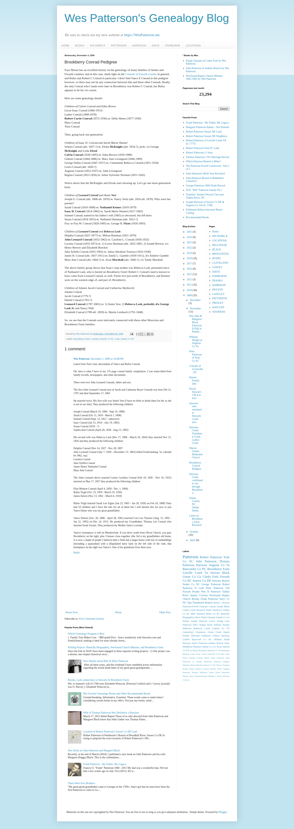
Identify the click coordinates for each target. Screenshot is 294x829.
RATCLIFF (218, 307)
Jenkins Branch (215, 643)
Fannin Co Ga (223, 617)
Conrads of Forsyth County (141, 74)
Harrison (201, 565)
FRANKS (217, 280)
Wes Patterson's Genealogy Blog (146, 18)
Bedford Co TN (214, 650)
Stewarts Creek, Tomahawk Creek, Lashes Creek (195, 435)
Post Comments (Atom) (91, 618)
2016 (190, 268)
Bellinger (226, 650)
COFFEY (217, 267)
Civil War (220, 654)
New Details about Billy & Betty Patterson (105, 661)
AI (191, 650)
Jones (227, 643)
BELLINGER (219, 245)
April (193, 540)
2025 (190, 231)
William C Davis (215, 676)
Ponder (196, 591)
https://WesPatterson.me (142, 35)
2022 (190, 247)
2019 (190, 253)
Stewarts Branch (221, 580)
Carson (204, 654)
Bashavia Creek (202, 628)
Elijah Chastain (208, 617)
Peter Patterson (214, 588)
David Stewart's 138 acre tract (195, 393)
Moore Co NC (210, 665)
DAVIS (155, 45)
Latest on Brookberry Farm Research (196, 520)
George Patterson (211, 584)
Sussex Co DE (202, 580)
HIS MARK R (97, 45)
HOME (65, 45)
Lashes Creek (189, 610)
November (195, 308)
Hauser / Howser (221, 602)
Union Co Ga (192, 576)
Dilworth (195, 635)
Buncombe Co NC (194, 569)
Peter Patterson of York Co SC (195, 356)
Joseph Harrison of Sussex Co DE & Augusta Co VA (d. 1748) (205, 204)
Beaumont (203, 650)
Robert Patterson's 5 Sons (199, 152)
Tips (189, 602)
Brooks (195, 599)
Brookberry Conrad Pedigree (195, 465)
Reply (77, 552)
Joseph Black (223, 606)
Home (118, 612)
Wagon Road (205, 625)
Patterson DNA (190, 625)
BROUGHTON (220, 253)
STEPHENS (218, 311)
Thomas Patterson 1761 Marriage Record (207, 157)
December (195, 300)
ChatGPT (211, 654)
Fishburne (206, 635)
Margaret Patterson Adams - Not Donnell (207, 127)
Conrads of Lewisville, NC (196, 369)
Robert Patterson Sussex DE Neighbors (206, 136)
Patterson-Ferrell (191, 606)
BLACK (216, 249)
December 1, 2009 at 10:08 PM (107, 358)
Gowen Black (203, 658)
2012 (190, 279)
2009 (190, 295)
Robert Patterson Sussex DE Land (204, 131)
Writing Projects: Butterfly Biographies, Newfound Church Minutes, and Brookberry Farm (115, 647)
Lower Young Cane (219, 621)
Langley (226, 661)
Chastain (204, 606)
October (194, 531)
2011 (190, 284)
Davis (197, 617)
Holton (186, 621)
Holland (218, 639)
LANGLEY (218, 294)
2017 (190, 263)
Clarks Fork (210, 576)
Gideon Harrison (221, 635)
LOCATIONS (193, 45)
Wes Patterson (82, 358)
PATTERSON (119, 45)
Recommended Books (197, 217)
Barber (195, 650)
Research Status (204, 610)
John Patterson (206, 561)
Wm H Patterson (210, 591)
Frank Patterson (209, 599)
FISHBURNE (172, 45)
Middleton (187, 646)
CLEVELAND (220, 262)
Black (226, 572)
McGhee (199, 665)
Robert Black (188, 669)
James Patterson (199, 643)
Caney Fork (195, 654)
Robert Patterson (211, 557)
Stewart (215, 572)
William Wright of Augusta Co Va (195, 342)
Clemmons (200, 632)
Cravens (203, 595)
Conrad (94, 339)
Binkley (186, 654)
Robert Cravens (202, 669)
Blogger (222, 812)
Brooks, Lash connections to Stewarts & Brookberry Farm (98, 680)
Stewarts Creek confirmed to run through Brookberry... (196, 483)
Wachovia (217, 610)
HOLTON (217, 289)
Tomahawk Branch (203, 602)
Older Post (165, 612)
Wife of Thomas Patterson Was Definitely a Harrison (111, 712)
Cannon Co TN (221, 628)
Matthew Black (189, 665)
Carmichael (188, 632)
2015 (190, 274)
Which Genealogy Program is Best (86, 633)
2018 (190, 258)
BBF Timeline (198, 613)
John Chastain (217, 658)
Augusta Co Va (219, 565)
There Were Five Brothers (81, 783)
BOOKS (79, 45)
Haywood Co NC (202, 639)
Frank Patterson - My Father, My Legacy (104, 764)
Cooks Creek (214, 632)
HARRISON (139, 45)
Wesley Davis (188, 676)
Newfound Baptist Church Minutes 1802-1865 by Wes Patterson (204, 77)
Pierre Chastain (223, 665)
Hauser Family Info (194, 380)
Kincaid (217, 661)
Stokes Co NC (127, 339)
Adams (194, 595)
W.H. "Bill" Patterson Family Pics (204, 190)
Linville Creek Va (195, 572)
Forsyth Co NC (106, 339)
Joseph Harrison (199, 621)
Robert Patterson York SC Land (202, 148)
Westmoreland (201, 676)
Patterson (190, 556)
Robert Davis (216, 669)
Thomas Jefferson (199, 672)
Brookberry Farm (82, 339)
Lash (117, 339)
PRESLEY (218, 302)
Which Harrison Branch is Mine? (203, 161)
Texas (219, 646)
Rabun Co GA (209, 646)
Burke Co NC (213, 613)
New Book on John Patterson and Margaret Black (94, 750)
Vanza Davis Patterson (219, 672)
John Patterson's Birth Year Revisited (205, 173)
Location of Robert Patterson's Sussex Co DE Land (110, 731)
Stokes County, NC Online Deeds (194, 504)
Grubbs (186, 639)
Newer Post (71, 612)
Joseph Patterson (204, 661)
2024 (190, 237)
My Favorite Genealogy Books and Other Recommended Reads (116, 693)
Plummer (197, 646)
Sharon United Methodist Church (196, 453)
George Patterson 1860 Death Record (205, 185)
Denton (192, 658)
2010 (190, 290)
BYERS (216, 258)
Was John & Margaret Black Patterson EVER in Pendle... (195, 324)
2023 (190, 242)
